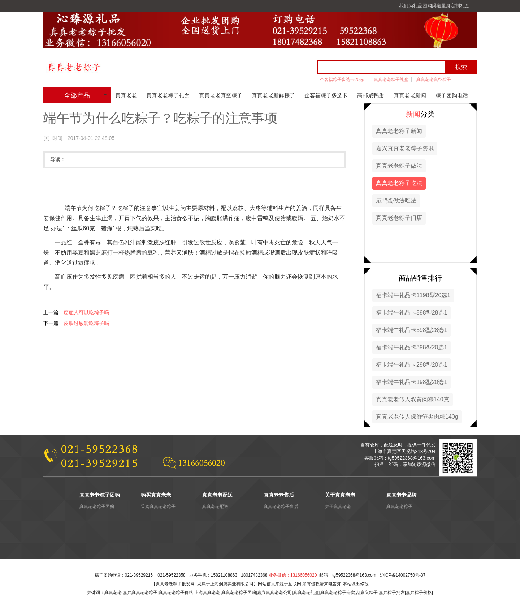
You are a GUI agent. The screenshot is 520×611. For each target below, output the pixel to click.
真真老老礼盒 (306, 592)
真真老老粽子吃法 (399, 183)
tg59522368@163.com (354, 575)
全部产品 (77, 95)
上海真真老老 (207, 592)
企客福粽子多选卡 (326, 95)
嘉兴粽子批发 (392, 592)
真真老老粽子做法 (399, 166)
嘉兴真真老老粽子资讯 (405, 148)
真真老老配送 (215, 506)
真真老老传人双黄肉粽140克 (412, 399)
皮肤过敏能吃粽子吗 (86, 323)
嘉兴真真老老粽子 (140, 592)
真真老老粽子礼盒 (391, 79)
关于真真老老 (338, 506)
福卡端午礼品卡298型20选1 (411, 365)
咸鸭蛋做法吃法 (396, 200)
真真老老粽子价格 (176, 592)
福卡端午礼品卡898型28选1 (411, 312)
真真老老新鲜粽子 (273, 95)
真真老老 (126, 95)
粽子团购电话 (452, 95)
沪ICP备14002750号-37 (403, 575)
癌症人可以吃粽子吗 (86, 312)
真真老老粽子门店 (399, 218)
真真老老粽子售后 (281, 506)
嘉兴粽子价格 (419, 592)
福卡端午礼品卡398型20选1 (411, 347)
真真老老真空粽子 (433, 79)
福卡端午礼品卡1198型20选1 (413, 295)
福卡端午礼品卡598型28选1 (411, 330)
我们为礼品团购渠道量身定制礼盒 (434, 5)
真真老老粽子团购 (96, 506)
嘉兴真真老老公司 (274, 592)
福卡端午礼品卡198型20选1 (411, 382)
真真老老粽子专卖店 (339, 592)
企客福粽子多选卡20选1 (343, 79)
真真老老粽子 (399, 506)
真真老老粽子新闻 (399, 131)
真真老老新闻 (410, 95)
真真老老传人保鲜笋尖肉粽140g (417, 417)
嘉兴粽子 (369, 592)
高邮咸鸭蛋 (370, 95)
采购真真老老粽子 (158, 506)
